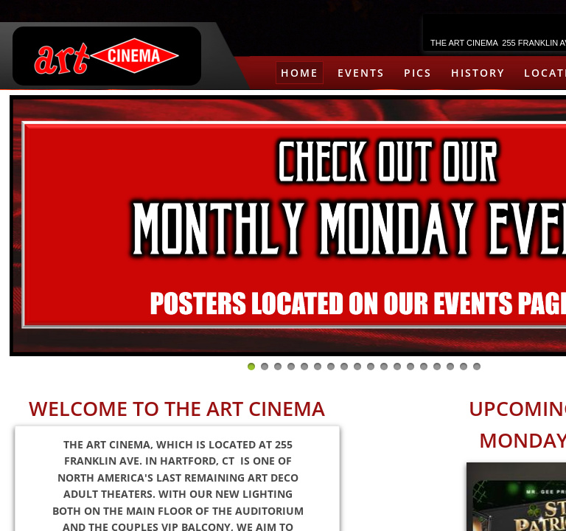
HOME (299, 73)
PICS (418, 73)
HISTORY (478, 73)
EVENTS (361, 73)
